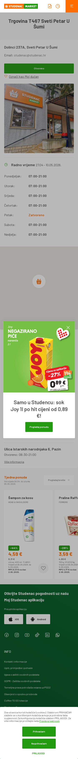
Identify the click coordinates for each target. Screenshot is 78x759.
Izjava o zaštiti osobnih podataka (21, 674)
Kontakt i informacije (15, 661)
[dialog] (39, 733)
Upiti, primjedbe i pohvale (18, 667)
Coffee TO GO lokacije (16, 700)
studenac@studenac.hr (30, 55)
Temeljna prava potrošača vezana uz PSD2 (27, 687)
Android (38, 619)
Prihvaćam (39, 731)
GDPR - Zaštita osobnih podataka (22, 681)
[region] (39, 287)
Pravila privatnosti (49, 720)
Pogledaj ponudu (39, 426)
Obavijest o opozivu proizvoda (20, 694)
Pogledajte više (59, 479)
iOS (13, 619)
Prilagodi (38, 753)
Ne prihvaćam (39, 743)
